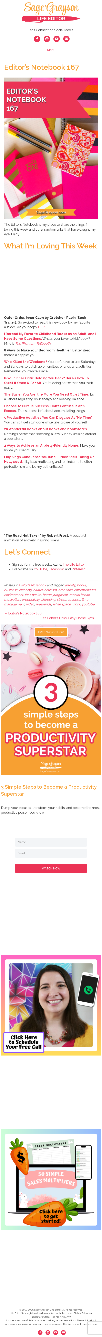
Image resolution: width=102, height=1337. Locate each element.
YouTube (40, 569)
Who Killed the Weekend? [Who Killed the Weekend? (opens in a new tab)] (25, 362)
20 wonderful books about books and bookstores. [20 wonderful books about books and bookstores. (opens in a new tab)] (46, 429)
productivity (31, 600)
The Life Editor (74, 564)
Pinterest (78, 569)
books (81, 585)
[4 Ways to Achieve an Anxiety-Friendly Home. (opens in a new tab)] (41, 445)
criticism (50, 590)
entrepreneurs (84, 590)
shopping (48, 600)
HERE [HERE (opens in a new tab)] (42, 327)
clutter (38, 590)
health (36, 595)
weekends (43, 604)
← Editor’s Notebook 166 (23, 613)
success (74, 600)
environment (13, 595)
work (76, 604)
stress (61, 600)
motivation (12, 600)
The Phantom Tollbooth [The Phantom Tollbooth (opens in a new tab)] (32, 343)
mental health (79, 595)
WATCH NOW (51, 868)
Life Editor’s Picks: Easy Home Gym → (69, 618)
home (47, 595)
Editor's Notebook (32, 585)
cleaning (25, 590)
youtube (88, 604)
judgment (60, 595)
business (10, 590)
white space (62, 604)
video (30, 604)
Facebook (56, 569)
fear (27, 595)
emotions (65, 590)
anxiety (70, 585)
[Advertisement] (51, 918)
